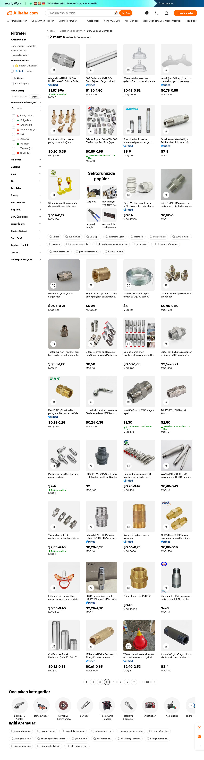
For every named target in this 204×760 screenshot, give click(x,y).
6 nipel (54, 236)
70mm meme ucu (59, 251)
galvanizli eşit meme (73, 731)
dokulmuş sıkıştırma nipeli (51, 738)
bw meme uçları (115, 236)
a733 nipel (140, 244)
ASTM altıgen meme (129, 738)
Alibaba (51, 30)
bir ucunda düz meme (166, 244)
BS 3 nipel (92, 236)
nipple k (54, 244)
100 (147, 682)
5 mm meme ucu (21, 746)
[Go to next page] (154, 682)
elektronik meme (21, 731)
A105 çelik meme (21, 738)
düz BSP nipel (158, 236)
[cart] (157, 13)
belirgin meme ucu (157, 738)
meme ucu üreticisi (77, 244)
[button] (116, 13)
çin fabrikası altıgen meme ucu (111, 244)
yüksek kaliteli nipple (48, 746)
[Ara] (125, 13)
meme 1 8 (137, 236)
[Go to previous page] (86, 682)
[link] (199, 727)
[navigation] (26, 356)
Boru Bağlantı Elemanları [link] (100, 30)
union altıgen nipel (76, 746)
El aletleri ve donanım (71, 30)
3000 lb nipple (181, 236)
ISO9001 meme (114, 251)
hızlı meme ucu (102, 738)
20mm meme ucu (101, 731)
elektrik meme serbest (130, 731)
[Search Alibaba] (80, 13)
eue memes (72, 236)
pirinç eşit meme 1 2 (87, 251)
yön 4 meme (79, 738)
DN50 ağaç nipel (158, 731)
